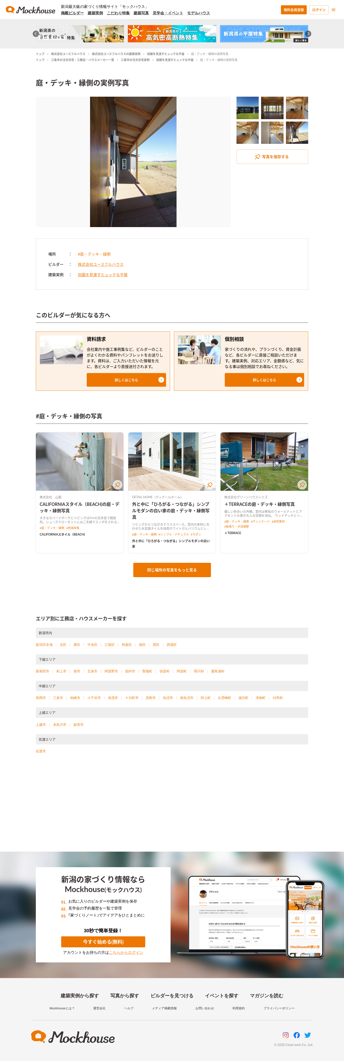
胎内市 (130, 671)
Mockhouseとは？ (62, 1008)
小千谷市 (94, 698)
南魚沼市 (187, 698)
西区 (156, 645)
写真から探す (124, 995)
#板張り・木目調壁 (236, 526)
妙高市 (79, 724)
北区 (63, 645)
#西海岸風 (72, 528)
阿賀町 (182, 671)
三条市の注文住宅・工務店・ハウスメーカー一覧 (82, 60)
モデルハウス (198, 13)
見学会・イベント (168, 13)
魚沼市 (168, 698)
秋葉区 (127, 645)
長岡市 (41, 698)
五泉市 (92, 671)
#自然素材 (278, 521)
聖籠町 (147, 671)
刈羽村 (278, 698)
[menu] (333, 10)
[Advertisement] (172, 808)
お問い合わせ (204, 1008)
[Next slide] (308, 34)
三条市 (58, 698)
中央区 (92, 645)
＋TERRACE (232, 533)
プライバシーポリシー (279, 1008)
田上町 (206, 698)
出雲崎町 (224, 698)
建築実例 (95, 13)
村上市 (61, 671)
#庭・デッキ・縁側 (94, 254)
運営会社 (99, 1008)
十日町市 (132, 698)
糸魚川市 (59, 724)
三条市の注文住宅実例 (135, 60)
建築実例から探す (80, 995)
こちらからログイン (126, 952)
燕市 (77, 671)
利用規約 (238, 1008)
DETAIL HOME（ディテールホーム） (157, 497)
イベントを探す (221, 995)
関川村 (199, 671)
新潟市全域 (44, 645)
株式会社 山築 (50, 497)
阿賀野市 (111, 671)
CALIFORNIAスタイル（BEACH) (62, 534)
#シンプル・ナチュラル (174, 534)
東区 (77, 645)
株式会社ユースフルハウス (68, 54)
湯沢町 (243, 698)
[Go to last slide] (36, 34)
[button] (126, 380)
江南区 (110, 645)
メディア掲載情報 (164, 1008)
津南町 (261, 698)
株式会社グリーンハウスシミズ (246, 497)
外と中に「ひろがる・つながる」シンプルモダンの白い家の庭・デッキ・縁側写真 (171, 511)
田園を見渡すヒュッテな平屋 (165, 54)
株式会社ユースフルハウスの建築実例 (116, 54)
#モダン (196, 534)
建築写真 (141, 13)
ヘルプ (129, 1008)
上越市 (41, 724)
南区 (142, 645)
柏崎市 (75, 698)
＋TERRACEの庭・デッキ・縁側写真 (259, 504)
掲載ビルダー (72, 13)
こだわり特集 (118, 13)
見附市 (151, 698)
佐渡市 (41, 751)
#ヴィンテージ (260, 521)
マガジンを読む (266, 995)
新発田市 (42, 671)
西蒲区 (172, 645)
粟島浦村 (218, 671)
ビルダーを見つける (172, 995)
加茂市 (113, 698)
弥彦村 (165, 671)
